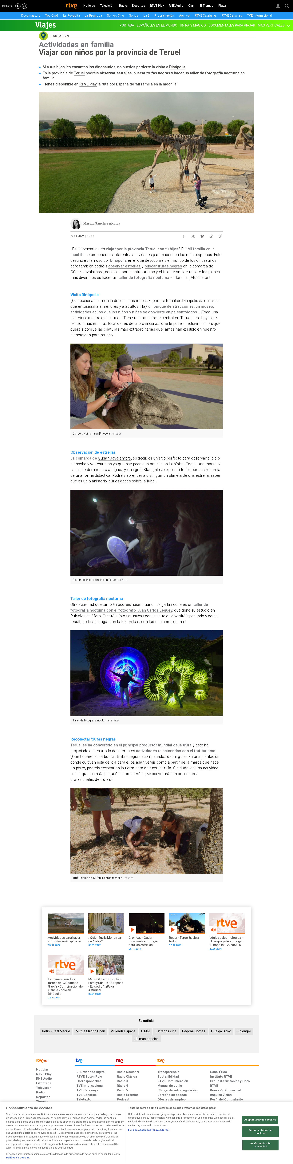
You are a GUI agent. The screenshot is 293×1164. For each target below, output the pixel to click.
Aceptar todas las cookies (260, 1119)
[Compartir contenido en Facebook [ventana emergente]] (183, 235)
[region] (146, 1133)
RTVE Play (88, 84)
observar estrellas (124, 266)
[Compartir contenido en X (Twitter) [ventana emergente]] (193, 235)
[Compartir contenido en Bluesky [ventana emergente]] (202, 235)
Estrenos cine (166, 1031)
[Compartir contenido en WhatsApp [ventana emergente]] (211, 235)
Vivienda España (123, 1031)
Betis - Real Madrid (56, 1031)
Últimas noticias (146, 1039)
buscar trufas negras (163, 266)
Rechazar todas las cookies (260, 1132)
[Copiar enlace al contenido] (220, 235)
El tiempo (244, 1031)
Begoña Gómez (193, 1031)
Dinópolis (177, 67)
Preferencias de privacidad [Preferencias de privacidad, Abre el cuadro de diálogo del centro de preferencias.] (260, 1145)
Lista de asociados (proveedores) (148, 1130)
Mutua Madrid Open (90, 1031)
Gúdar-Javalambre (114, 458)
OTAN (145, 1031)
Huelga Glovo (221, 1031)
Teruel (79, 73)
